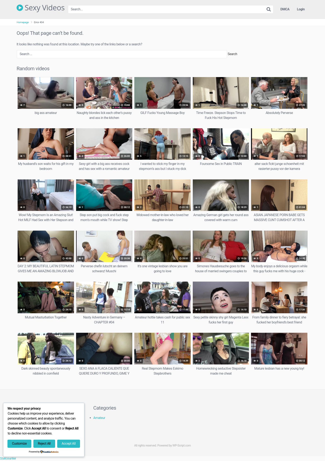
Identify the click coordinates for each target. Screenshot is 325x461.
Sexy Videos (41, 7)
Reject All (44, 443)
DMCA (285, 9)
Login (301, 9)
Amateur (99, 418)
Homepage (23, 22)
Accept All (68, 443)
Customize (19, 443)
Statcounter (8, 458)
